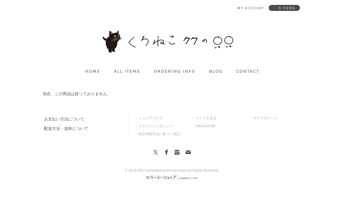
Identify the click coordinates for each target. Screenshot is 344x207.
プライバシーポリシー (155, 126)
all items (127, 71)
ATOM (210, 126)
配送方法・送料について (66, 128)
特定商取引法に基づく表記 (159, 134)
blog (215, 71)
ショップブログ (150, 118)
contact (247, 71)
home (92, 71)
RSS (199, 126)
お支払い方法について (64, 119)
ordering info (174, 71)
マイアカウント (265, 118)
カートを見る (206, 118)
